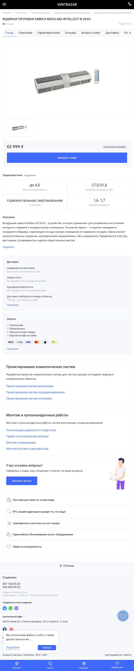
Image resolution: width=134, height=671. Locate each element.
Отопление (21, 13)
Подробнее (12, 305)
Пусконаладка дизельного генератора (31, 431)
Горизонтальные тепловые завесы (72, 13)
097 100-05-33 (11, 585)
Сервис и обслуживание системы (27, 437)
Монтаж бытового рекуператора (27, 450)
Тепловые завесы (40, 13)
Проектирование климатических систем (46, 367)
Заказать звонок (21, 482)
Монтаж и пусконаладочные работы (42, 416)
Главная (7, 13)
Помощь (67, 567)
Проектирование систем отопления (29, 399)
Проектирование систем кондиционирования (35, 393)
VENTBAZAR (67, 5)
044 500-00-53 (11, 588)
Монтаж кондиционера (21, 444)
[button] (130, 33)
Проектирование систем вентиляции (29, 386)
